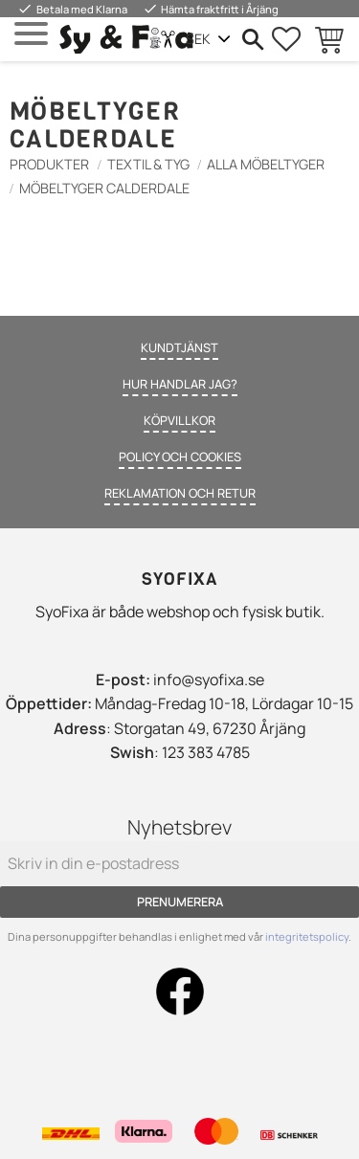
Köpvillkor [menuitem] (179, 420)
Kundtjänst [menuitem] (179, 347)
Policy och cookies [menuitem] (180, 456)
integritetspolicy (306, 936)
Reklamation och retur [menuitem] (180, 492)
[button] (31, 34)
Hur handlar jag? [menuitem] (180, 383)
